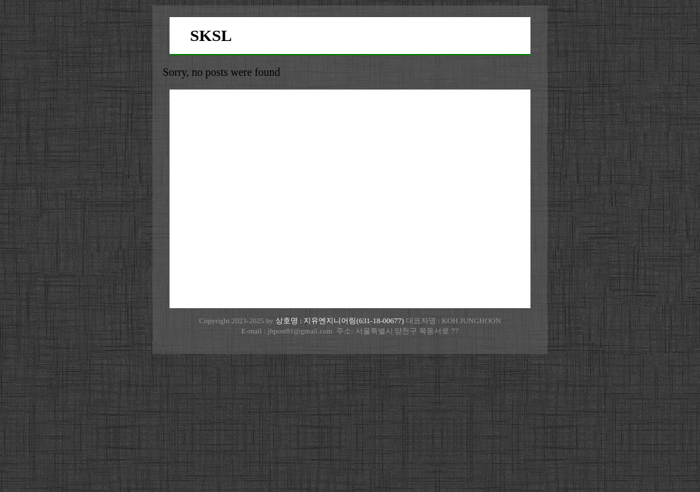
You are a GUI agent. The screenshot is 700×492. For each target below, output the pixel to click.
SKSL (211, 35)
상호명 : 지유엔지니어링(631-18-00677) (340, 320)
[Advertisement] (350, 199)
